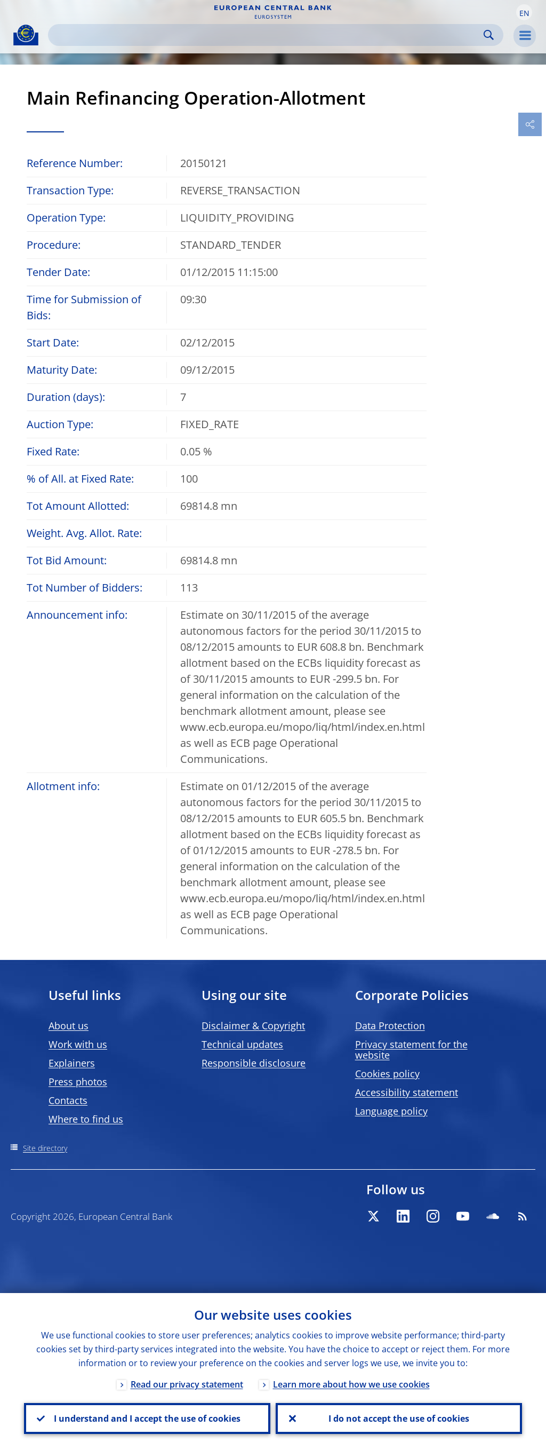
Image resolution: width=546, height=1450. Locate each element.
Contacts (68, 1100)
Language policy (391, 1111)
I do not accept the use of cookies (398, 1418)
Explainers (72, 1063)
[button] (524, 12)
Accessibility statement (406, 1092)
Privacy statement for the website (411, 1049)
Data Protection (390, 1025)
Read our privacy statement (187, 1384)
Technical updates (242, 1044)
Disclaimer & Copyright (253, 1025)
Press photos (78, 1081)
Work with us (78, 1044)
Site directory (45, 1148)
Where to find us (86, 1119)
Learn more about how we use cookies (351, 1384)
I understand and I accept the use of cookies (147, 1418)
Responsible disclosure (254, 1063)
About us (69, 1025)
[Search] (267, 35)
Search (488, 35)
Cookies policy (387, 1073)
